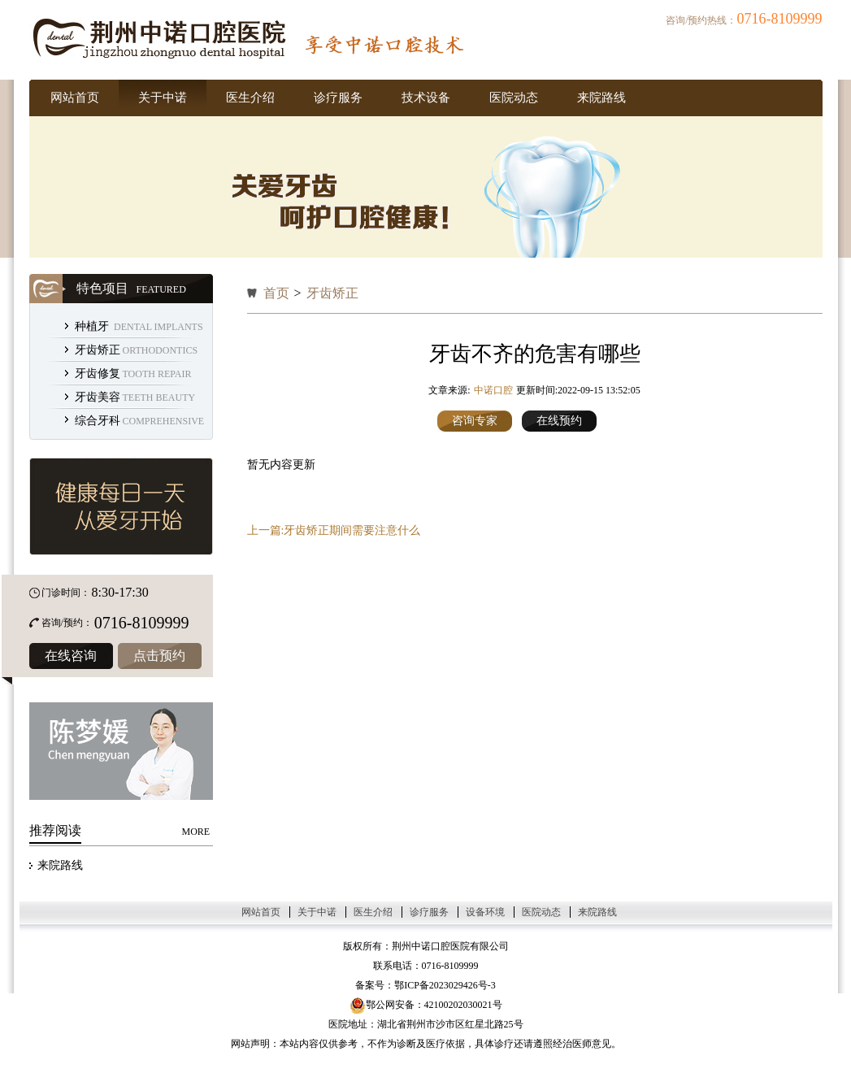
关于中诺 (162, 97)
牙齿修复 (97, 373)
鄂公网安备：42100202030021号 (426, 1004)
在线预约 (559, 421)
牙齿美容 (97, 397)
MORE (196, 831)
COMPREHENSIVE (164, 421)
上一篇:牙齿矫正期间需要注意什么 (334, 530)
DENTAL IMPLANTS (158, 326)
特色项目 (102, 288)
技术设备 (426, 97)
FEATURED (161, 289)
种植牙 (93, 326)
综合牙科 (97, 421)
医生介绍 (250, 97)
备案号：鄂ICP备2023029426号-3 (425, 985)
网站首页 (74, 97)
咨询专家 (474, 421)
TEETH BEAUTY (159, 397)
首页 (276, 293)
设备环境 (485, 912)
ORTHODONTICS (160, 350)
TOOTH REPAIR (157, 374)
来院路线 (601, 97)
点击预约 (159, 655)
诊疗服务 (338, 97)
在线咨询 (71, 655)
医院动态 (513, 97)
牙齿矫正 (97, 350)
